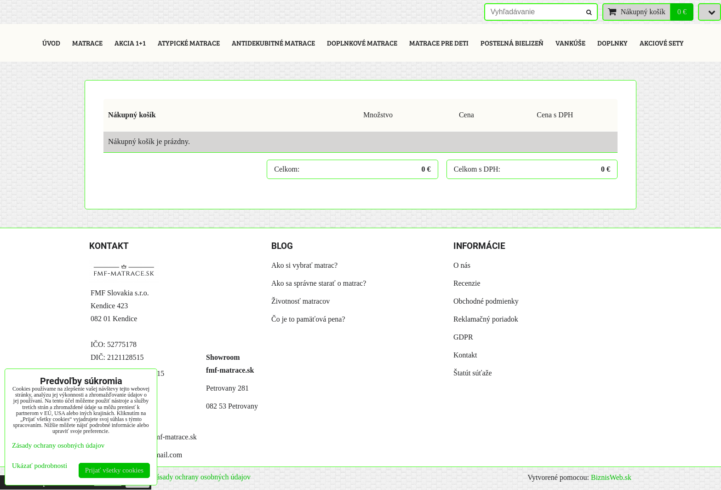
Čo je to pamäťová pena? (308, 319)
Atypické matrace (189, 42)
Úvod (51, 42)
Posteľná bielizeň (512, 42)
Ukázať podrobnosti (39, 465)
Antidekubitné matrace (273, 42)
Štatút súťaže (472, 373)
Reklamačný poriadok (485, 319)
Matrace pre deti (439, 42)
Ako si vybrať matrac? (304, 265)
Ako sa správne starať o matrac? (318, 283)
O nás (461, 265)
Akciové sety (662, 42)
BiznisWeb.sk (611, 477)
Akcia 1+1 (130, 42)
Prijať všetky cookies (114, 470)
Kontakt (465, 355)
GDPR (463, 337)
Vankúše (570, 42)
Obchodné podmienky (486, 301)
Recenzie (467, 283)
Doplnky (612, 42)
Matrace (87, 42)
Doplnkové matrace (362, 42)
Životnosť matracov (300, 301)
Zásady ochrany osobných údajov (201, 477)
